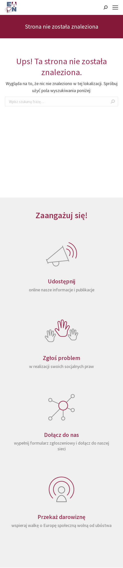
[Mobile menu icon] (115, 7)
